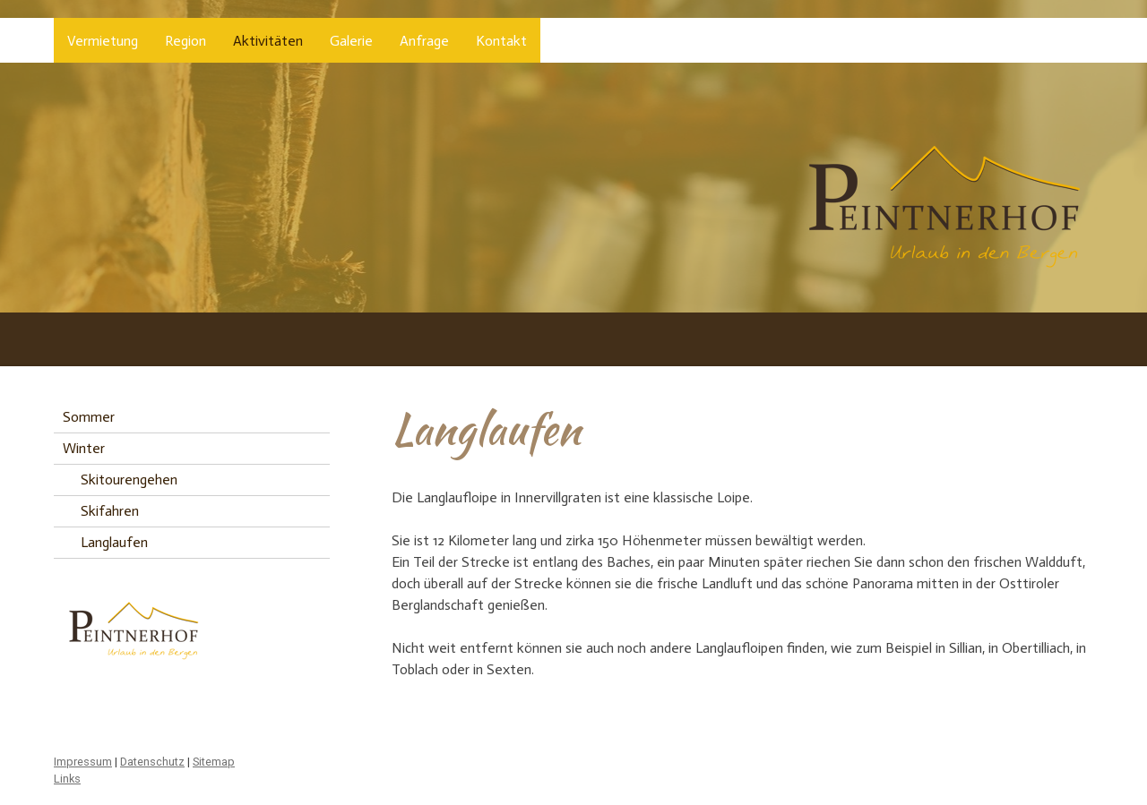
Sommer (89, 416)
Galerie (351, 40)
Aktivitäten (268, 40)
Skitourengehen (129, 479)
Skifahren (110, 510)
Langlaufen (114, 542)
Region (185, 40)
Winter (84, 448)
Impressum (83, 761)
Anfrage (424, 40)
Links (67, 778)
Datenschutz (152, 761)
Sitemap (214, 761)
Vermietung (102, 40)
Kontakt (501, 40)
